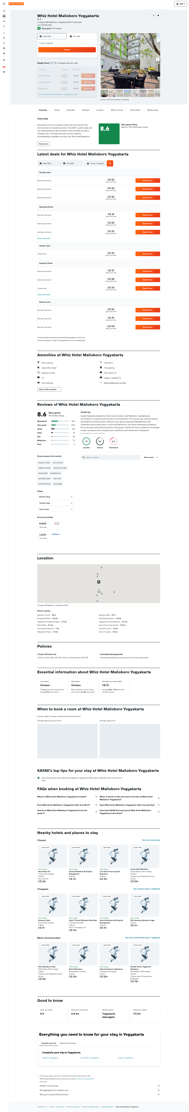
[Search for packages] (4, 26)
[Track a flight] (4, 43)
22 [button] (90, 76)
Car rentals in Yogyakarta (89, 1058)
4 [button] (67, 64)
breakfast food (55, 473)
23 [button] (56, 82)
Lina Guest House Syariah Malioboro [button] (110, 872)
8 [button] (90, 64)
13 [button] (79, 70)
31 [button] (62, 87)
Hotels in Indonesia (73, 1107)
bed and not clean (60, 468)
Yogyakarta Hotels (107, 1107)
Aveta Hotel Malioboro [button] (139, 869)
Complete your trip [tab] (48, 1043)
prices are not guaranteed (85, 1079)
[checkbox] (49, 525)
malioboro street (44, 468)
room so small (58, 463)
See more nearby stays (151, 840)
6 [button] (79, 64)
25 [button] (67, 82)
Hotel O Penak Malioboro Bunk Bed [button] (83, 920)
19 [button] (73, 76)
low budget (58, 484)
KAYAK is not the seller (100, 1085)
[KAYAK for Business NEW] (4, 53)
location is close (44, 463)
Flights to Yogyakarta (50, 1058)
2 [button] (55, 64)
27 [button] (79, 82)
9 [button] (55, 70)
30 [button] (56, 87)
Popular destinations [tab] (68, 1043)
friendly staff (42, 473)
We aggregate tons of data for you (100, 1090)
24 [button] (62, 82)
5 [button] (73, 64)
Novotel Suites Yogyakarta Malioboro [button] (140, 968)
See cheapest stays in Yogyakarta (147, 889)
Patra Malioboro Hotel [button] (47, 967)
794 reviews (57, 28)
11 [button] (67, 70)
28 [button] (85, 82)
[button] (4, 3)
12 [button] (73, 70)
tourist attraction (44, 484)
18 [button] (67, 76)
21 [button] (85, 76)
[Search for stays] (4, 16)
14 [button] (85, 70)
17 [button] (61, 76)
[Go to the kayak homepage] (16, 3)
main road (57, 478)
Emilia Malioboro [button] (75, 969)
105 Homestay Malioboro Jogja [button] (142, 920)
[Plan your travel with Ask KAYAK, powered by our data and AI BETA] (4, 33)
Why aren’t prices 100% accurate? (100, 1094)
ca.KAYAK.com (41, 1107)
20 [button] (79, 76)
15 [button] (90, 70)
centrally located (44, 478)
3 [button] (61, 64)
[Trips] (4, 60)
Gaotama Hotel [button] (44, 920)
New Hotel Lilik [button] (44, 871)
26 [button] (73, 82)
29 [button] (90, 82)
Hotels (51, 1107)
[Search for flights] (4, 11)
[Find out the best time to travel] (4, 48)
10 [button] (62, 70)
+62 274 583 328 (44, 25)
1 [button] (90, 58)
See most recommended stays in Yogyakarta (142, 938)
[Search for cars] (4, 21)
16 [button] (56, 76)
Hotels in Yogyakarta (125, 1058)
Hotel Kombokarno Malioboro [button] (111, 969)
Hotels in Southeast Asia (90, 1107)
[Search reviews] (112, 457)
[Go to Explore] (4, 38)
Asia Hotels (60, 1107)
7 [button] (84, 64)
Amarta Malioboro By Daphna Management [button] (80, 872)
